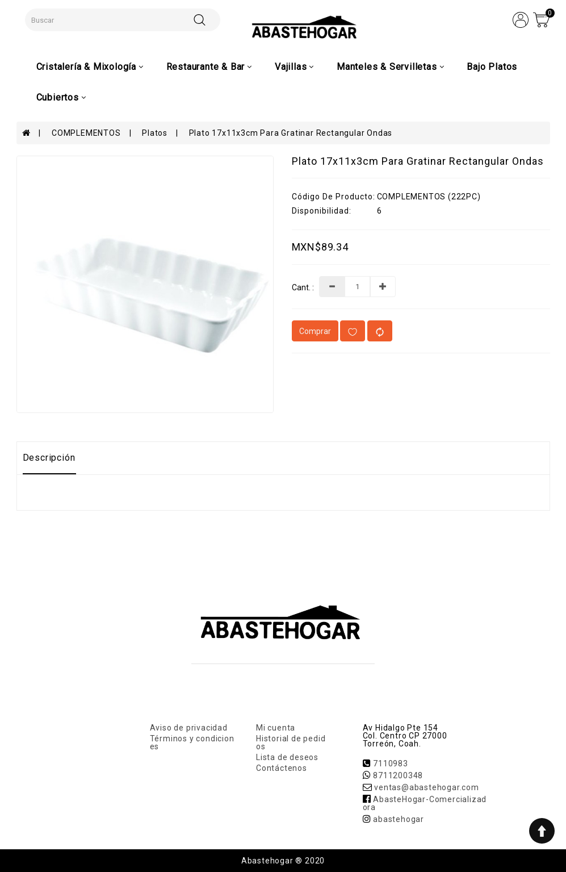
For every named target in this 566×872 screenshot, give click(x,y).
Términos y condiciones (192, 742)
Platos (154, 132)
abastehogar (398, 819)
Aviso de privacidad (189, 727)
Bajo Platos (492, 66)
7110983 (390, 763)
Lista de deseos (287, 757)
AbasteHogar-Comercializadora (425, 803)
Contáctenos (281, 768)
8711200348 (398, 775)
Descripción (49, 457)
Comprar (315, 331)
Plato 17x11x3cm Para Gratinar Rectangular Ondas (291, 132)
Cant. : (303, 287)
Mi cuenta (275, 727)
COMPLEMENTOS (86, 132)
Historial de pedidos (290, 742)
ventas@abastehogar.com (426, 787)
